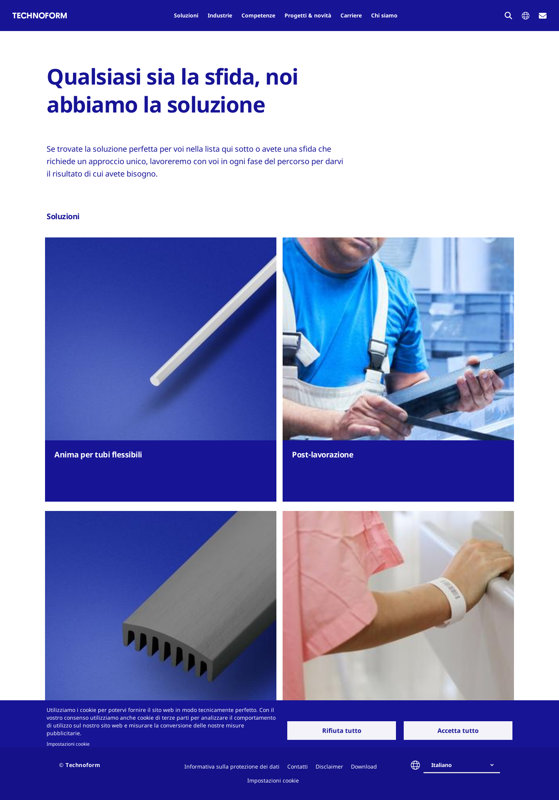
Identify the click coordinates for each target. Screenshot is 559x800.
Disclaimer (329, 766)
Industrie (220, 15)
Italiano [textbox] (441, 765)
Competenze (258, 15)
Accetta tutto (458, 730)
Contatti (297, 766)
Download (364, 766)
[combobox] (465, 765)
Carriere (351, 15)
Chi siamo (384, 15)
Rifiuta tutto (341, 730)
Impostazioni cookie (68, 744)
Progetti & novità (308, 15)
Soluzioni (186, 15)
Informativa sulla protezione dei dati (232, 766)
